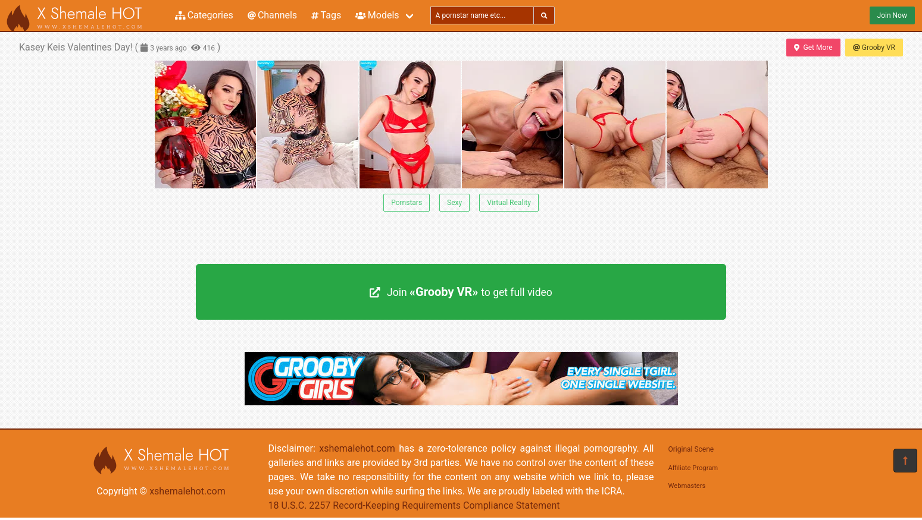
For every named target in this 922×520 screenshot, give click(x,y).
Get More (813, 47)
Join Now (892, 15)
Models (377, 15)
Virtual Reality (509, 202)
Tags (326, 15)
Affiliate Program (693, 468)
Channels (272, 15)
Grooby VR (874, 47)
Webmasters (687, 486)
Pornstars (406, 202)
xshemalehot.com (187, 491)
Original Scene (691, 449)
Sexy (454, 202)
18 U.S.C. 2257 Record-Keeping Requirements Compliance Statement (414, 505)
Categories (204, 15)
